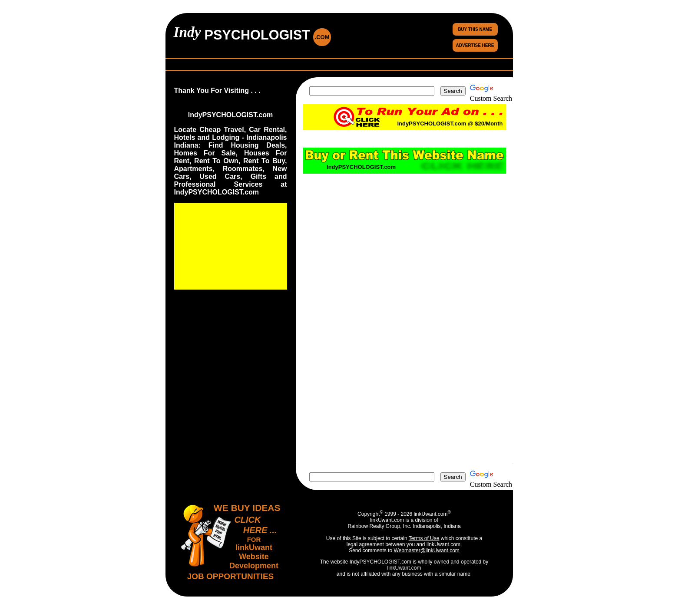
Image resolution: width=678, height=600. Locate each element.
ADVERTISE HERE (475, 45)
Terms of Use (424, 538)
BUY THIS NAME (475, 29)
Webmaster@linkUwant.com (427, 550)
